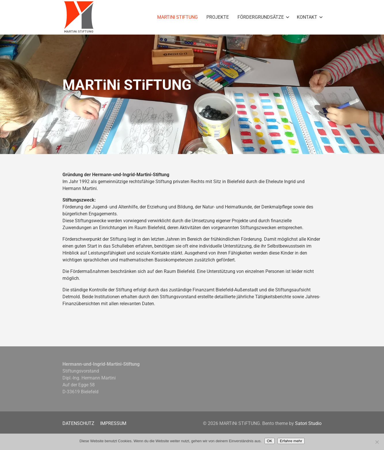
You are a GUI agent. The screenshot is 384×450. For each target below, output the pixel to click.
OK (269, 441)
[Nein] (377, 442)
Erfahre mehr (291, 441)
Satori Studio (308, 423)
